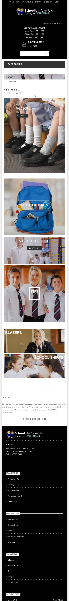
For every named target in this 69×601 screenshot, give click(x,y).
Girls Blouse (13, 582)
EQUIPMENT (34, 248)
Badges (11, 576)
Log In (57, 2)
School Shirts (13, 565)
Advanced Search (15, 496)
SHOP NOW (12, 82)
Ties (9, 571)
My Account (14, 2)
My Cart (37, 2)
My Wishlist (26, 2)
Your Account (13, 490)
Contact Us (12, 501)
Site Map (11, 542)
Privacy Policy (13, 484)
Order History (13, 525)
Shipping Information (16, 479)
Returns (11, 530)
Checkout (48, 2)
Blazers (11, 560)
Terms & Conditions (16, 536)
